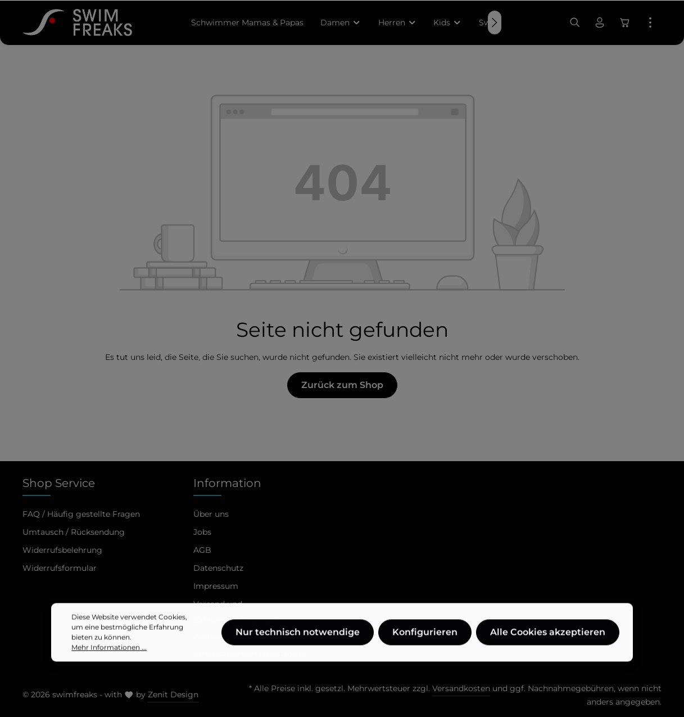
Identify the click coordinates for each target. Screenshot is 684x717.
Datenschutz (218, 568)
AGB (202, 550)
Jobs (202, 532)
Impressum (215, 586)
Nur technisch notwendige (297, 653)
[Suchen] (575, 22)
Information (227, 483)
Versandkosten (461, 688)
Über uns (211, 514)
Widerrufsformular (59, 568)
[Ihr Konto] (599, 22)
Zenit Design (173, 694)
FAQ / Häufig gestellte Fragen (81, 514)
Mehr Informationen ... (109, 668)
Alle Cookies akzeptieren (547, 653)
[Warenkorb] (625, 22)
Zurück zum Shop (342, 385)
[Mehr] (650, 22)
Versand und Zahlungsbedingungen (238, 612)
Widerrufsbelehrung (62, 550)
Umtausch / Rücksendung (73, 532)
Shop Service (58, 483)
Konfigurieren (424, 653)
